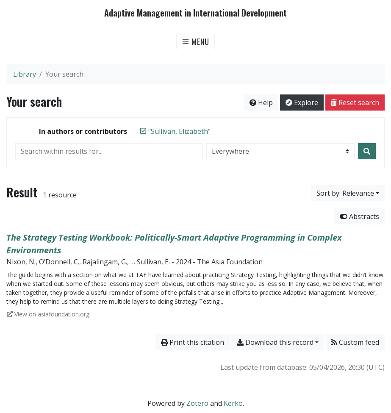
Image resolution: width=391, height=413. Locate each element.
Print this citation (192, 342)
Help (261, 102)
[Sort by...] (348, 193)
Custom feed (355, 342)
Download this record (275, 342)
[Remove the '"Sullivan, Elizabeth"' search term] (179, 131)
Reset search (355, 102)
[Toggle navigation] (195, 41)
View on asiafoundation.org (48, 314)
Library (24, 74)
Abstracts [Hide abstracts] (359, 216)
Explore (302, 102)
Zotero (197, 403)
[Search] (367, 151)
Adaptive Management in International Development (195, 13)
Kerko (233, 403)
